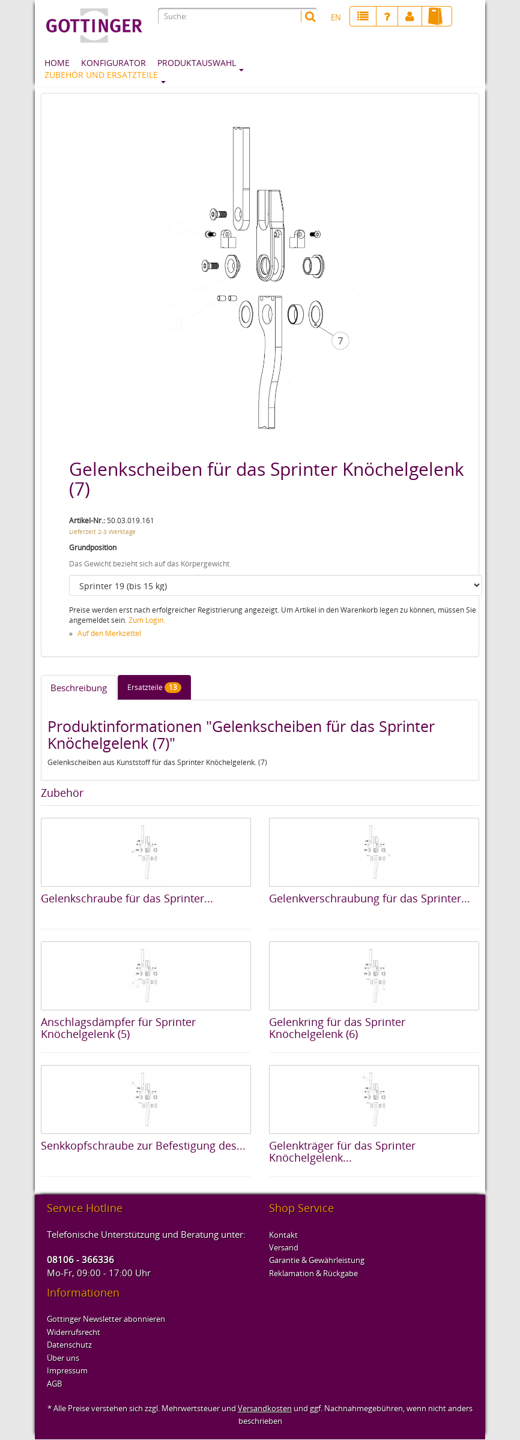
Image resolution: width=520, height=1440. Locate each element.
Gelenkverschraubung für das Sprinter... (369, 898)
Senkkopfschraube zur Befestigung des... (143, 1145)
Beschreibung (78, 688)
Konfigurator (113, 62)
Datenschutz (69, 1344)
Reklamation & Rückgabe (313, 1273)
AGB (54, 1383)
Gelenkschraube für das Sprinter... (127, 898)
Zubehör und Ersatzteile (101, 74)
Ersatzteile (154, 687)
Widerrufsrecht (73, 1332)
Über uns (63, 1357)
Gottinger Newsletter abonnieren (106, 1318)
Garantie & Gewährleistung (316, 1260)
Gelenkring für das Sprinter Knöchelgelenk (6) (337, 1028)
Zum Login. (146, 620)
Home (57, 62)
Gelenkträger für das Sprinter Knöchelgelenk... (342, 1151)
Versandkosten (265, 1408)
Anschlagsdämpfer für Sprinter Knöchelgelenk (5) (118, 1028)
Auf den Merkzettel (109, 633)
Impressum (67, 1370)
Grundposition (92, 547)
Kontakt (283, 1234)
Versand (283, 1247)
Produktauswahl (196, 62)
